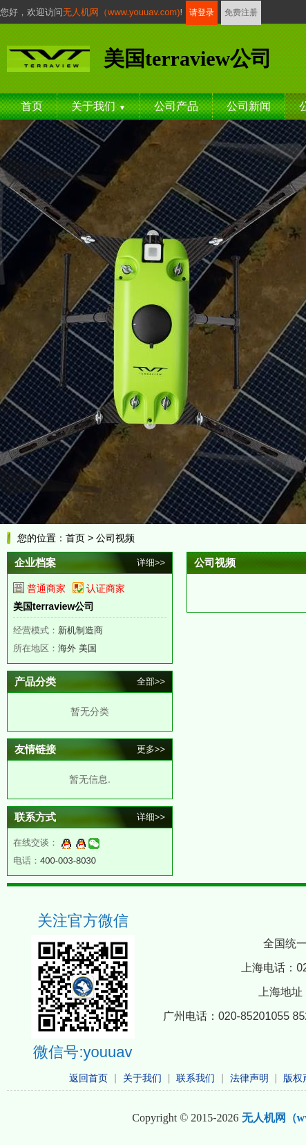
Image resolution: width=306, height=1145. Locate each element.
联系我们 (195, 1077)
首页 (32, 106)
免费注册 (241, 12)
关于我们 (98, 106)
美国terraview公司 (53, 606)
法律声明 (249, 1077)
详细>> (151, 562)
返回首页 (88, 1077)
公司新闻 (249, 106)
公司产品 (176, 106)
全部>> (151, 681)
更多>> (151, 749)
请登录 (201, 12)
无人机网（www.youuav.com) (121, 12)
